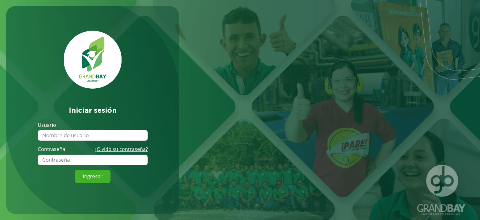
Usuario (47, 125)
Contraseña (51, 149)
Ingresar (93, 176)
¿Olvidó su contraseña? (121, 149)
